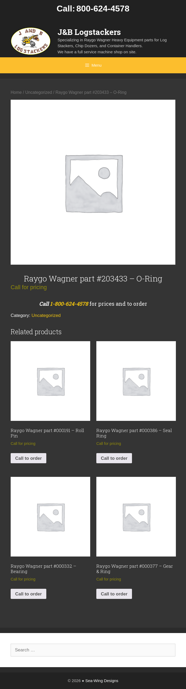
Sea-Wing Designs (101, 680)
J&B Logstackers (89, 32)
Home (16, 92)
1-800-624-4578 (69, 303)
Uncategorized (38, 92)
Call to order (28, 458)
